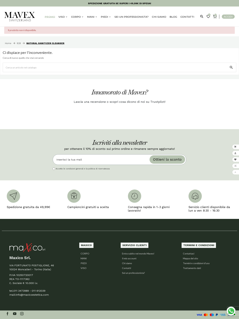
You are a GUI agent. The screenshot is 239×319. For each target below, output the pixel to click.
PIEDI (84, 263)
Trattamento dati (192, 268)
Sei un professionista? (133, 272)
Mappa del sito (190, 258)
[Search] (231, 67)
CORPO (85, 253)
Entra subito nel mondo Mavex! (138, 253)
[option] (81, 198)
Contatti (126, 268)
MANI (84, 258)
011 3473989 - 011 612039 (29, 290)
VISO (83, 268)
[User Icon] (227, 17)
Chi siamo (127, 263)
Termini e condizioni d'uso (196, 263)
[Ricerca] (115, 67)
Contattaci (188, 253)
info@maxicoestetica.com (32, 294)
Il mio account (129, 258)
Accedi (228, 16)
